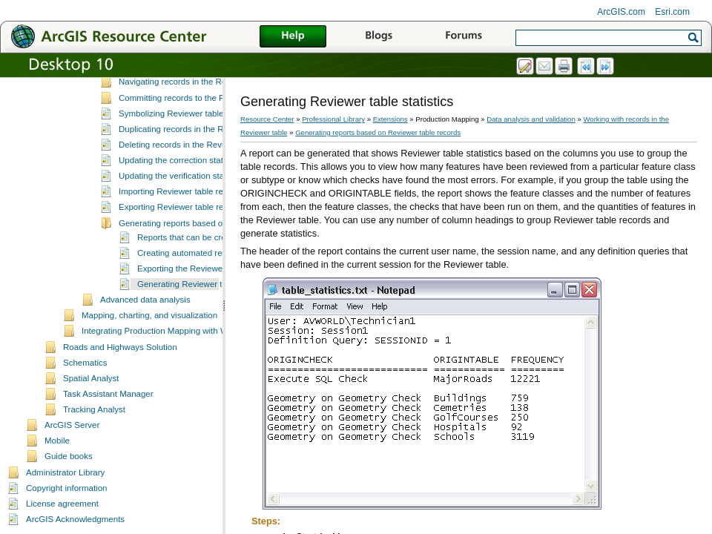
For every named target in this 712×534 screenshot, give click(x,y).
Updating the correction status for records (197, 186)
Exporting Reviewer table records (182, 232)
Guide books (68, 482)
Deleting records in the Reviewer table (191, 170)
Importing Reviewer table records (181, 217)
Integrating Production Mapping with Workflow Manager (186, 356)
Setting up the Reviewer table (155, 77)
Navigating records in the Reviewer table (195, 107)
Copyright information (66, 514)
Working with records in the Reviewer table (181, 93)
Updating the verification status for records (199, 201)
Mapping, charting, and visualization (149, 341)
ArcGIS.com (621, 12)
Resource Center (267, 119)
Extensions (390, 119)
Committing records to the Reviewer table (197, 123)
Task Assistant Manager (108, 419)
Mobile (57, 466)
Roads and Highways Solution (120, 373)
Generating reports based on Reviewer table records (218, 249)
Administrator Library (65, 498)
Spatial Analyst (91, 404)
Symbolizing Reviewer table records (186, 139)
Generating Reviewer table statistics (205, 310)
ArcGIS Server (71, 450)
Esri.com (672, 12)
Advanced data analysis (145, 325)
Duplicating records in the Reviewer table (196, 155)
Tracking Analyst (94, 435)
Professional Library (333, 119)
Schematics (85, 388)
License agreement (62, 529)
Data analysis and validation (531, 119)
